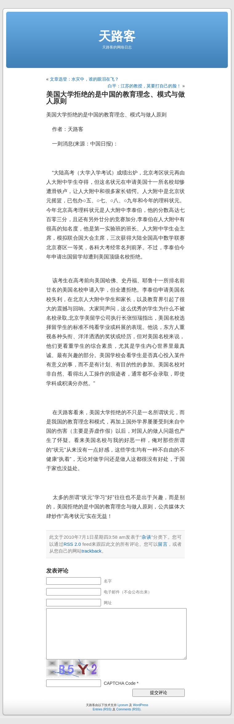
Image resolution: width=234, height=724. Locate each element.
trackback (92, 551)
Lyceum (123, 705)
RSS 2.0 (72, 544)
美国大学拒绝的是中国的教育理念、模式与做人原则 (115, 97)
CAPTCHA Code (119, 683)
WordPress (140, 705)
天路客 (117, 36)
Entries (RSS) (102, 709)
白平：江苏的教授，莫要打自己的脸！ (144, 85)
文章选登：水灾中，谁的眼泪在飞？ (84, 79)
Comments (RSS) (128, 709)
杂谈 (146, 537)
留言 (162, 544)
